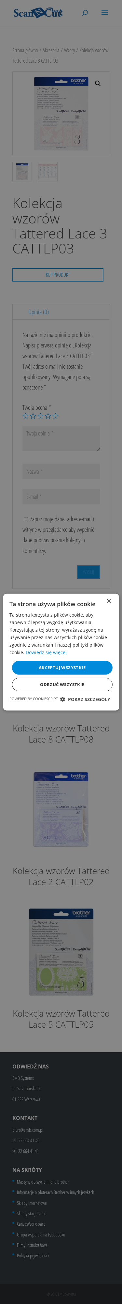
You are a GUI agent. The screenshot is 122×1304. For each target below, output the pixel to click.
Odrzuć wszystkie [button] (62, 684)
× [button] (108, 601)
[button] (85, 699)
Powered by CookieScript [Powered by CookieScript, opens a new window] (33, 698)
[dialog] (61, 652)
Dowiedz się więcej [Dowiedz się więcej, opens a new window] (46, 652)
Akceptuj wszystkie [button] (62, 667)
